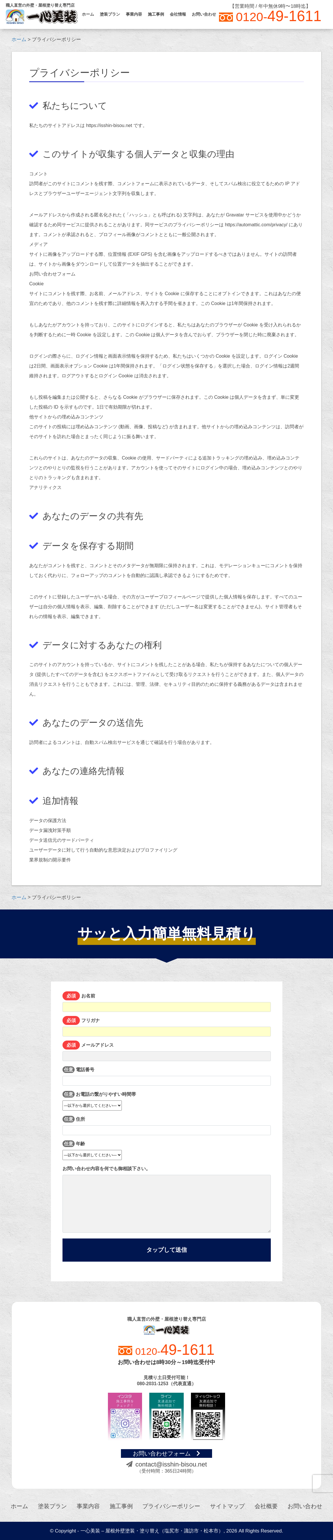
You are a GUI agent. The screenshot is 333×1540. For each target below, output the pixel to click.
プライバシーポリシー (171, 1506)
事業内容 (134, 14)
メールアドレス (166, 1051)
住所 (166, 1125)
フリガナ (166, 1027)
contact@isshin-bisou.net (166, 1464)
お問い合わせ (204, 14)
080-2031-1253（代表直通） (166, 1383)
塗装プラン (110, 14)
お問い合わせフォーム (166, 1453)
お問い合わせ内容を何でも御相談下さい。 (166, 1199)
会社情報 (178, 14)
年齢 (92, 1149)
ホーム (88, 14)
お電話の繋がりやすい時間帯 (99, 1099)
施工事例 (156, 14)
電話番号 (166, 1076)
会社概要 (266, 1506)
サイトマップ (227, 1506)
